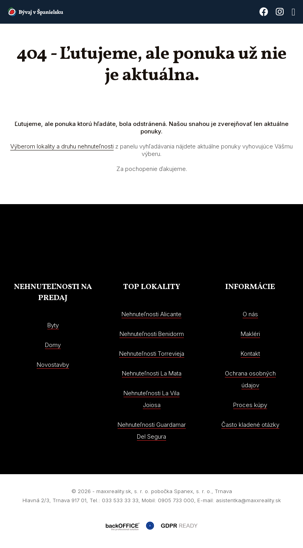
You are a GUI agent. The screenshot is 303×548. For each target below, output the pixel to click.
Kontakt (250, 353)
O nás (250, 314)
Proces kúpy (250, 405)
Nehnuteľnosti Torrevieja (151, 353)
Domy (53, 345)
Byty (53, 325)
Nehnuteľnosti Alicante (151, 314)
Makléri (250, 334)
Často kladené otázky (250, 424)
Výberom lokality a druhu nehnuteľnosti (62, 146)
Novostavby (53, 364)
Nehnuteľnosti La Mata (151, 373)
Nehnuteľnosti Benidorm (152, 334)
